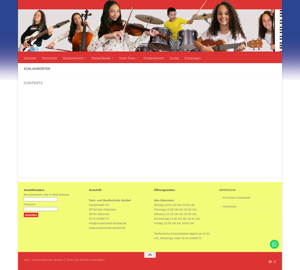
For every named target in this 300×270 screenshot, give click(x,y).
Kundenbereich (154, 58)
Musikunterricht (73, 58)
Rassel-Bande (101, 58)
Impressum (230, 206)
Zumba (174, 58)
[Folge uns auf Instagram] (274, 261)
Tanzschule (49, 58)
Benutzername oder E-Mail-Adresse (46, 194)
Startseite (30, 58)
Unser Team (127, 58)
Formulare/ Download (236, 197)
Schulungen (192, 58)
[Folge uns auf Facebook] (270, 261)
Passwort (30, 204)
